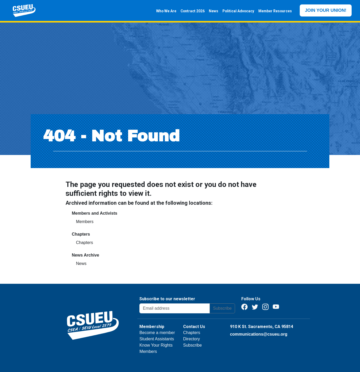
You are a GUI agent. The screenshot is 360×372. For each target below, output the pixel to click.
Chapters (84, 242)
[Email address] (174, 308)
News (211, 11)
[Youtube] (276, 306)
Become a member (157, 332)
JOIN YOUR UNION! (325, 10)
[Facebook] (244, 306)
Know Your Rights (155, 345)
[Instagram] (265, 306)
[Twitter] (255, 306)
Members (85, 221)
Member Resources (273, 11)
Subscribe (222, 308)
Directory (191, 339)
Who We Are (164, 11)
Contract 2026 (190, 11)
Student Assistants (156, 339)
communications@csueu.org (258, 334)
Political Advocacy (236, 11)
